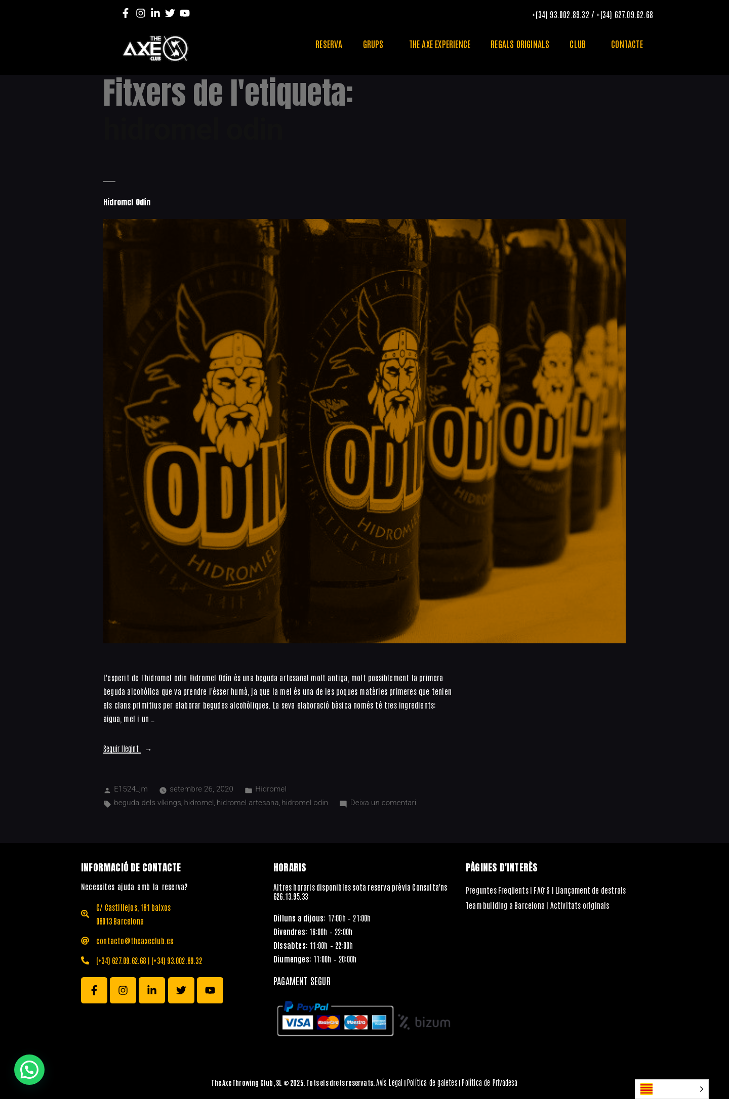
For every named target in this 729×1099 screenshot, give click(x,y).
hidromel (199, 802)
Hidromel (271, 789)
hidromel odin (304, 802)
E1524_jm (131, 789)
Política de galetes (432, 1082)
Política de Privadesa (489, 1082)
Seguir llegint (127, 748)
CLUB (580, 43)
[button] (29, 1069)
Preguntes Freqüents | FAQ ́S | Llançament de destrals (546, 890)
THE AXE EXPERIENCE (440, 43)
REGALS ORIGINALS (520, 43)
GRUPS (376, 43)
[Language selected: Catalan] (672, 1089)
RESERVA (328, 43)
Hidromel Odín (127, 202)
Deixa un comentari (383, 802)
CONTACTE (627, 43)
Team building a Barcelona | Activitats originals (538, 905)
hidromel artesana (248, 802)
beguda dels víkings (147, 802)
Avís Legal (389, 1082)
